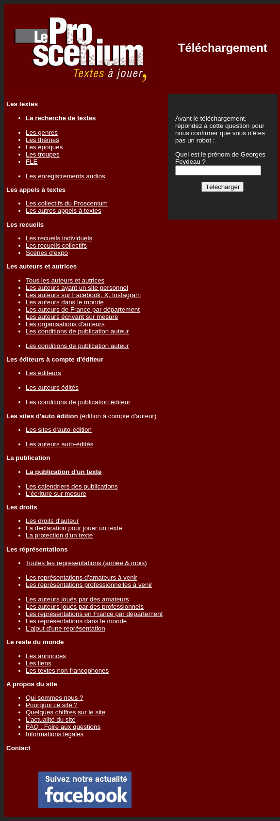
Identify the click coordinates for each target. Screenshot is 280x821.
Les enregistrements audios (65, 176)
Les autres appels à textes (63, 210)
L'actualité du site (51, 719)
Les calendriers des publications (72, 486)
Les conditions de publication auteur (77, 331)
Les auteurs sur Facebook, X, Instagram (83, 295)
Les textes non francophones (67, 670)
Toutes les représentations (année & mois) (86, 563)
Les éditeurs (43, 373)
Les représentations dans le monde (76, 621)
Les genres (42, 132)
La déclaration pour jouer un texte (74, 528)
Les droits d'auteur (52, 520)
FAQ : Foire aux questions (63, 726)
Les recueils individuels (59, 238)
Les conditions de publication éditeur (78, 402)
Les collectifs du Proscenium (67, 203)
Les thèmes (42, 139)
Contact (18, 748)
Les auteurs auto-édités (59, 444)
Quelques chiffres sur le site (65, 712)
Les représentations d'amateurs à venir (81, 577)
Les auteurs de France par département (83, 309)
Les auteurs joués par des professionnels (85, 606)
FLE (31, 161)
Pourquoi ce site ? (52, 705)
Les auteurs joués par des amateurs (77, 599)
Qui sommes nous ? (54, 697)
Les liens (38, 663)
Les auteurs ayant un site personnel (77, 287)
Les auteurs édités (52, 387)
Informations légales (54, 734)
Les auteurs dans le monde (65, 302)
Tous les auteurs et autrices (65, 280)
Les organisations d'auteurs (65, 324)
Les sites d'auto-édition (59, 429)
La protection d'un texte (59, 535)
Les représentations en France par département (94, 613)
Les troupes (43, 154)
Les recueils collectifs (56, 245)
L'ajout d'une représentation (65, 628)
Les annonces (46, 656)
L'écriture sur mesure (56, 493)
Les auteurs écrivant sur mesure (72, 316)
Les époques (44, 147)
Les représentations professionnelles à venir (89, 584)
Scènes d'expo (47, 252)
